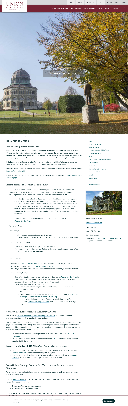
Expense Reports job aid (15, 171)
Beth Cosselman (19, 379)
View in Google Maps (94, 222)
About (115, 9)
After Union (104, 9)
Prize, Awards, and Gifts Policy (100, 150)
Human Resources (19, 353)
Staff (90, 181)
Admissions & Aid (60, 9)
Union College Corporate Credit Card (100, 159)
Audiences (90, 2)
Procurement (93, 178)
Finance (8, 136)
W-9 (55, 339)
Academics (76, 9)
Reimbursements (19, 136)
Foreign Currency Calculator (38, 301)
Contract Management (95, 166)
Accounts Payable (94, 147)
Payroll (91, 175)
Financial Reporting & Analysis (98, 169)
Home (90, 141)
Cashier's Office (93, 162)
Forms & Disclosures (95, 144)
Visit (70, 2)
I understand (109, 401)
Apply (80, 2)
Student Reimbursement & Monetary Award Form (36, 315)
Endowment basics (94, 184)
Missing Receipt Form (22, 221)
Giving (123, 2)
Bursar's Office (99, 238)
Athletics (110, 2)
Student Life (90, 9)
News (117, 2)
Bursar (90, 156)
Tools (101, 2)
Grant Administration (95, 172)
